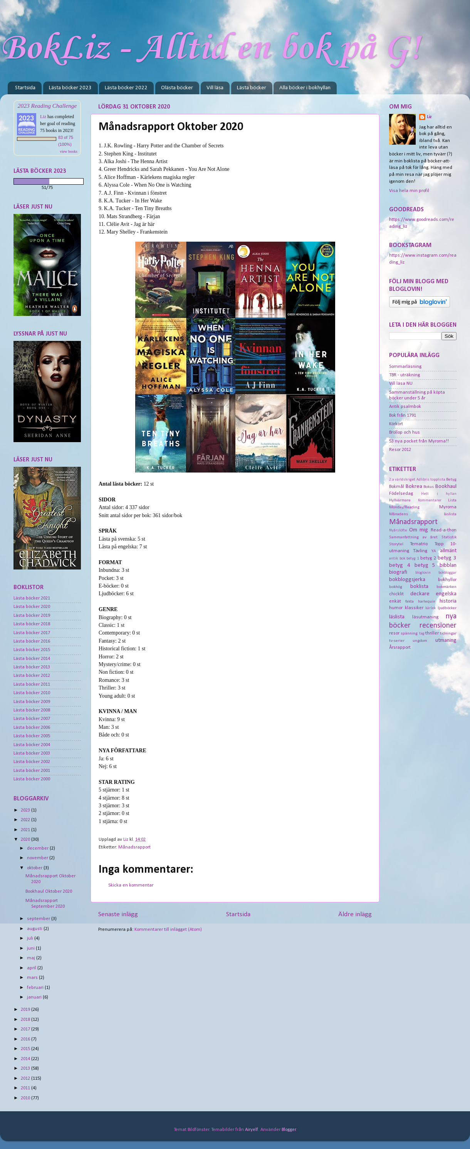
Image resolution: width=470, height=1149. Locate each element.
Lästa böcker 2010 (31, 693)
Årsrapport (400, 647)
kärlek (430, 608)
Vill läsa (214, 88)
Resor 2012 (400, 450)
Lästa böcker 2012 (31, 675)
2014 (26, 1059)
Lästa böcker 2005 (31, 736)
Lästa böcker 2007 (31, 718)
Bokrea (414, 486)
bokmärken (446, 587)
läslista (397, 617)
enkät (395, 601)
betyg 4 (399, 565)
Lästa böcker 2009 (31, 702)
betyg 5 (425, 565)
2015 (26, 1049)
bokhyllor (447, 580)
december (38, 848)
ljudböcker (447, 608)
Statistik (449, 537)
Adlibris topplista (430, 480)
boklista (419, 587)
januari (35, 997)
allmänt (448, 551)
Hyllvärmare (400, 500)
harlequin (426, 601)
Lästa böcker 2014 (31, 658)
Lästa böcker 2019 (31, 615)
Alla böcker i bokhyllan (305, 88)
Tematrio (419, 544)
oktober (35, 868)
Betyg (451, 479)
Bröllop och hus (404, 432)
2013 (26, 1068)
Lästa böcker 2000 (31, 779)
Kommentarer (429, 500)
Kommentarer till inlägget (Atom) (168, 929)
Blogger (289, 1129)
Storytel (396, 544)
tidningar (448, 633)
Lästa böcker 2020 (31, 607)
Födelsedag (401, 493)
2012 (26, 1078)
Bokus (428, 486)
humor (396, 608)
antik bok (397, 558)
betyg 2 (428, 558)
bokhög (395, 587)
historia (448, 601)
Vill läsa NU (401, 383)
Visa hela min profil (409, 191)
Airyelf (251, 1129)
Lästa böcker (251, 88)
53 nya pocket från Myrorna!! (419, 441)
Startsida (25, 88)
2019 (26, 1009)
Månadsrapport (134, 847)
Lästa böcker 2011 (31, 684)
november (38, 858)
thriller (432, 633)
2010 (26, 1098)
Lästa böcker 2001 (31, 770)
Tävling (420, 551)
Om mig (418, 530)
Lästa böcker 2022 (126, 88)
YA (433, 551)
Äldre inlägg (355, 914)
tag (422, 633)
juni (31, 948)
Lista (452, 500)
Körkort (396, 424)
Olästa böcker (177, 88)
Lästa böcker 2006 (31, 727)
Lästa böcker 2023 (70, 88)
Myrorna (448, 507)
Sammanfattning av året (413, 537)
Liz (43, 116)
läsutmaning (425, 617)
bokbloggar (447, 573)
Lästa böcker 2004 (31, 745)
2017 (26, 1029)
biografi (398, 572)
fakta (409, 601)
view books (68, 151)
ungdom (420, 640)
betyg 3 (447, 558)
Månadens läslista (423, 514)
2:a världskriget (402, 480)
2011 (26, 1088)
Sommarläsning (405, 366)
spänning (409, 633)
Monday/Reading (404, 507)
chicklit (396, 594)
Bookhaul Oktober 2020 (48, 891)
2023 (26, 810)
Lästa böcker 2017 (31, 633)
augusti (35, 929)
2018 (26, 1019)
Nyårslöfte (398, 530)
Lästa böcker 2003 (31, 753)
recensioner (438, 626)
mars (33, 977)
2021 (26, 830)
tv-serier (397, 640)
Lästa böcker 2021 (31, 598)
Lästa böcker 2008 (31, 710)
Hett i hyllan (439, 494)
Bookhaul (446, 486)
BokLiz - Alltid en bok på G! (210, 49)
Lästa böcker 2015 (31, 650)
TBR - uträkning (404, 375)
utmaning (446, 640)
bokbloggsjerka (407, 580)
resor (394, 633)
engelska (446, 594)
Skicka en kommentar (130, 885)
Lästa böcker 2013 (31, 667)
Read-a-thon (444, 530)
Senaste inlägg (118, 914)
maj (31, 958)
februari (36, 987)
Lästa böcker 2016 (31, 641)
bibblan (448, 565)
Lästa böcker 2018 (31, 624)
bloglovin (423, 573)
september (39, 919)
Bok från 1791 (402, 415)
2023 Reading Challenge (47, 105)
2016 (26, 1039)
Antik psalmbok (405, 406)
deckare (420, 594)
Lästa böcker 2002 (31, 762)
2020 (26, 839)
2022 (26, 820)
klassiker (414, 608)
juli (30, 938)
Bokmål (396, 486)
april (32, 968)
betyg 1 (412, 558)
